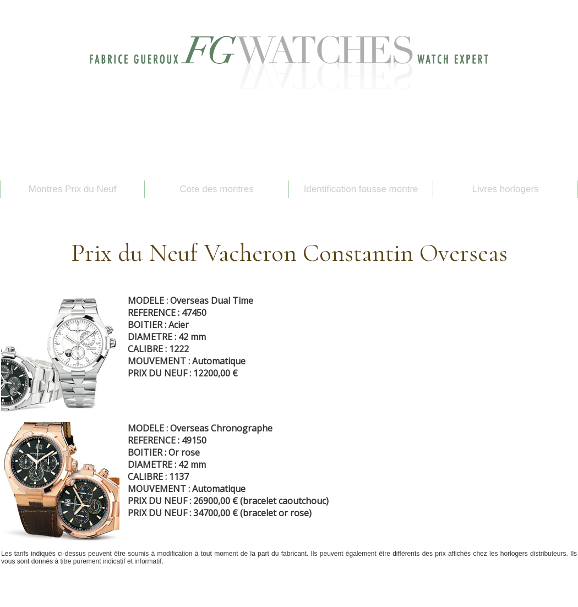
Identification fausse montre (361, 189)
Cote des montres (217, 189)
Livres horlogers (505, 189)
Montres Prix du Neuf (73, 189)
